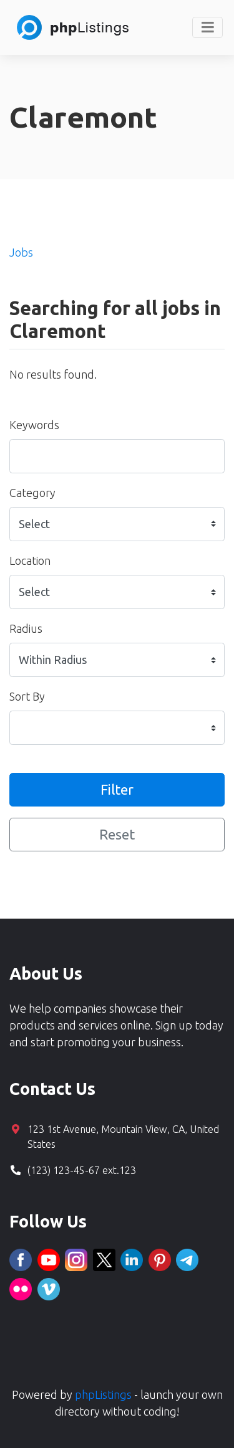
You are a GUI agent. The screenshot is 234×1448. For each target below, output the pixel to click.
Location (30, 560)
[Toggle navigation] (207, 27)
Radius (25, 628)
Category (32, 492)
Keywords (34, 425)
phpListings (103, 1394)
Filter (117, 789)
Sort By (27, 696)
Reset (117, 834)
